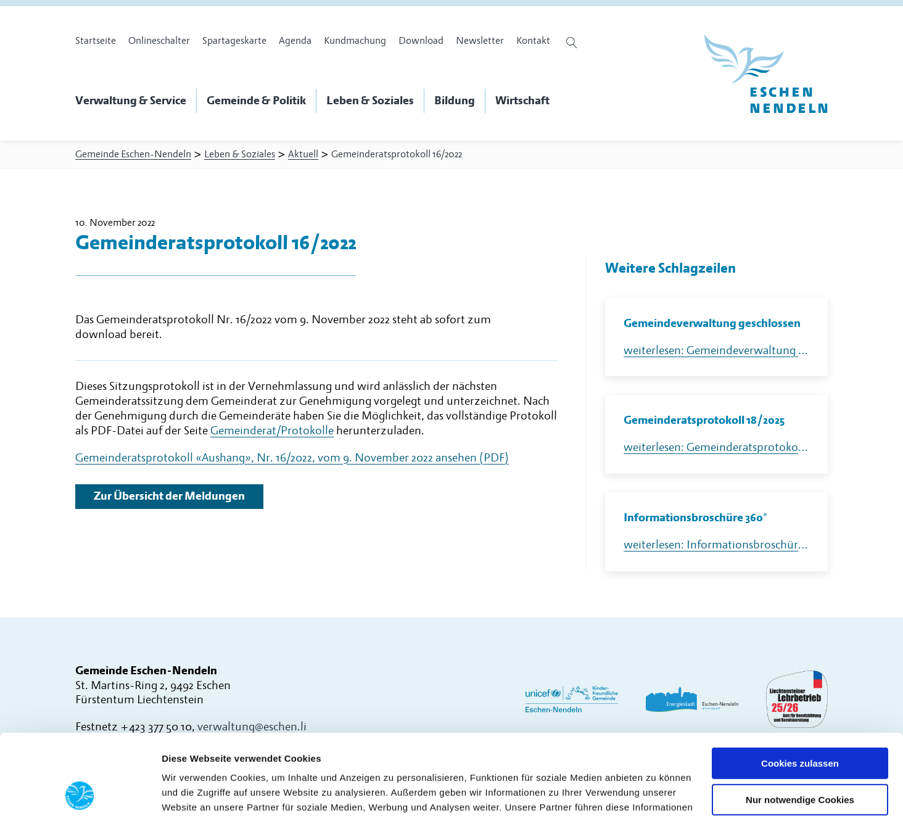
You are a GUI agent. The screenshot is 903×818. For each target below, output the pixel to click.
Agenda (295, 41)
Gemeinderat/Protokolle (272, 431)
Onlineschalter (159, 41)
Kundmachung (355, 41)
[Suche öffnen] (573, 42)
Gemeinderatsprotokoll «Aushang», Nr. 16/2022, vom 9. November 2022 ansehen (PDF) (292, 458)
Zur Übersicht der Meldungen (169, 496)
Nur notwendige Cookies (800, 722)
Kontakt (533, 41)
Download (420, 41)
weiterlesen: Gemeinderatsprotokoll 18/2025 (716, 447)
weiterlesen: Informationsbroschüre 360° (716, 545)
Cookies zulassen (800, 686)
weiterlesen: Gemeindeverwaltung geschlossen (716, 351)
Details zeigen (193, 793)
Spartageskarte (234, 41)
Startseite (95, 41)
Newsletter (480, 41)
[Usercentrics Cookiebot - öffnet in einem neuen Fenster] (80, 794)
